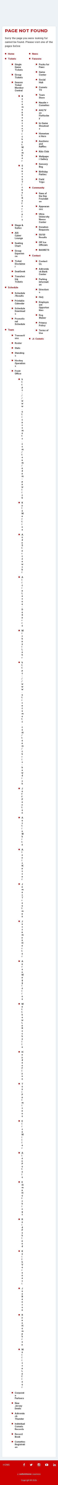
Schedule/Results (20, 294)
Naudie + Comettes (44, 104)
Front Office (18, 372)
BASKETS (44, 250)
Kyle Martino (23, 516)
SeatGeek (20, 271)
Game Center (42, 73)
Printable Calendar (19, 302)
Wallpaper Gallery (44, 157)
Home (11, 54)
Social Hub (42, 81)
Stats (17, 348)
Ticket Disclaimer (20, 264)
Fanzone (36, 58)
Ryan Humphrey (23, 1330)
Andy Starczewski (22, 553)
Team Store (42, 96)
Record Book (19, 1435)
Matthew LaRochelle (23, 1025)
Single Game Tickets (19, 67)
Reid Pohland (22, 1233)
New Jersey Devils (18, 1406)
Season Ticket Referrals (22, 192)
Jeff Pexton (22, 800)
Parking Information (44, 282)
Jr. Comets (38, 338)
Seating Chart (19, 244)
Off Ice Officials (43, 243)
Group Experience (19, 253)
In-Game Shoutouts (44, 126)
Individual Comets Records (20, 1426)
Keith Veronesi (22, 1267)
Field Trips (41, 180)
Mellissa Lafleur (23, 1368)
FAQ (41, 297)
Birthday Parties (43, 173)
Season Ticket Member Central (19, 86)
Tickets (12, 58)
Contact (36, 255)
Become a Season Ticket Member (23, 128)
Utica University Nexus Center (44, 218)
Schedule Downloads (20, 311)
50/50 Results (43, 236)
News (35, 54)
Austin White (23, 831)
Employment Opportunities (44, 306)
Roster (18, 343)
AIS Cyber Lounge (19, 236)
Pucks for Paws (44, 66)
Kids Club (44, 151)
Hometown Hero (44, 135)
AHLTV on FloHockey (44, 114)
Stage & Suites (19, 226)
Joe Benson (22, 1299)
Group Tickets (19, 76)
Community (38, 187)
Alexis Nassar (22, 864)
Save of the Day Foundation (43, 197)
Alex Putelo (22, 1165)
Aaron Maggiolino (23, 980)
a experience (29, 1474)
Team (11, 329)
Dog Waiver (42, 316)
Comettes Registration (20, 1444)
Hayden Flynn (22, 1065)
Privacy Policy (43, 324)
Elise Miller (23, 1134)
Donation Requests (44, 228)
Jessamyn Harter (23, 939)
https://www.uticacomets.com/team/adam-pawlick (23, 438)
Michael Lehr (23, 644)
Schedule (13, 287)
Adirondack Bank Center (44, 272)
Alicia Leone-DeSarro (22, 601)
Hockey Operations (20, 363)
